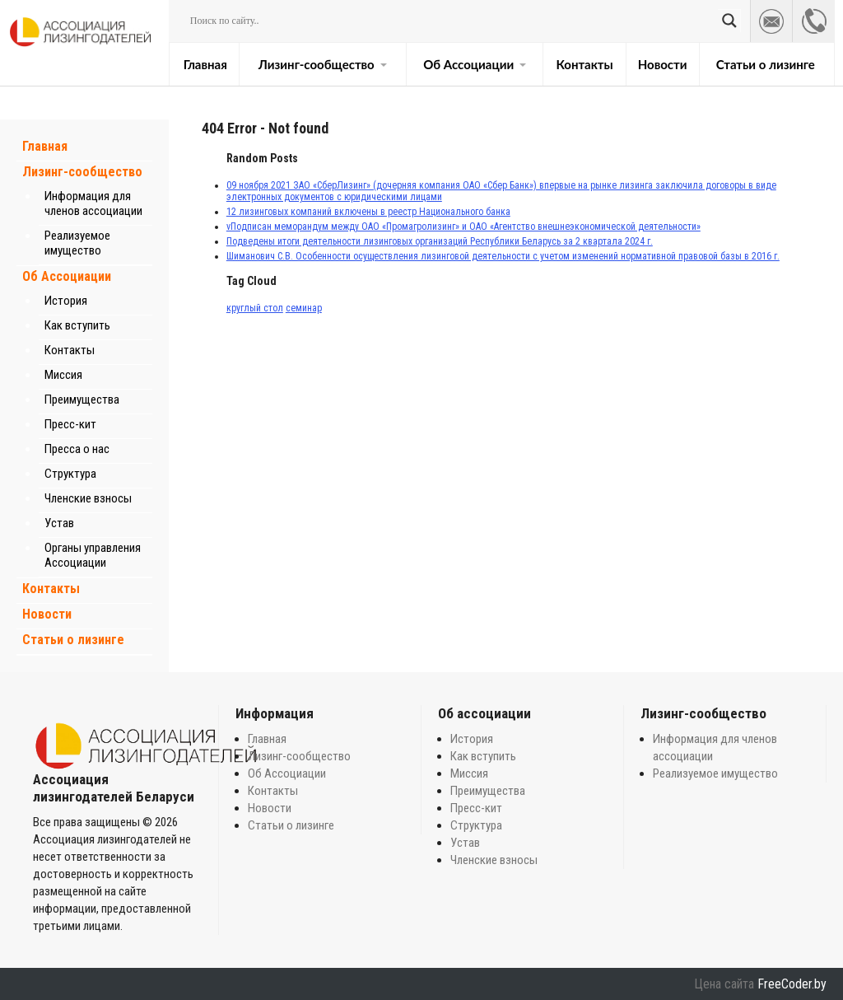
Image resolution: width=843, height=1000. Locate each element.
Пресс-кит (70, 424)
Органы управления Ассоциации (92, 555)
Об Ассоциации (474, 64)
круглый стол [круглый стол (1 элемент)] (254, 308)
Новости (662, 64)
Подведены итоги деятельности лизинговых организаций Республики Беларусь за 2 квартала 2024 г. (439, 241)
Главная (205, 64)
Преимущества (81, 399)
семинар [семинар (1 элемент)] (304, 308)
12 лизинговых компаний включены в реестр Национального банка (368, 211)
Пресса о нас (76, 449)
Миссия (63, 374)
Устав (59, 523)
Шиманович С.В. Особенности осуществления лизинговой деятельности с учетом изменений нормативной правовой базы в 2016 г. (503, 256)
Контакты (584, 64)
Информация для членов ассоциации (93, 203)
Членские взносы (88, 498)
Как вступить (77, 325)
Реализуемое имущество (77, 243)
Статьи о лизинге (765, 64)
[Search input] (452, 20)
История (65, 300)
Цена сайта (724, 984)
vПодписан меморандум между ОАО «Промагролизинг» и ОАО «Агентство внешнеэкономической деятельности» (463, 226)
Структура (70, 473)
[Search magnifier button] (729, 20)
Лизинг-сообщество (322, 64)
